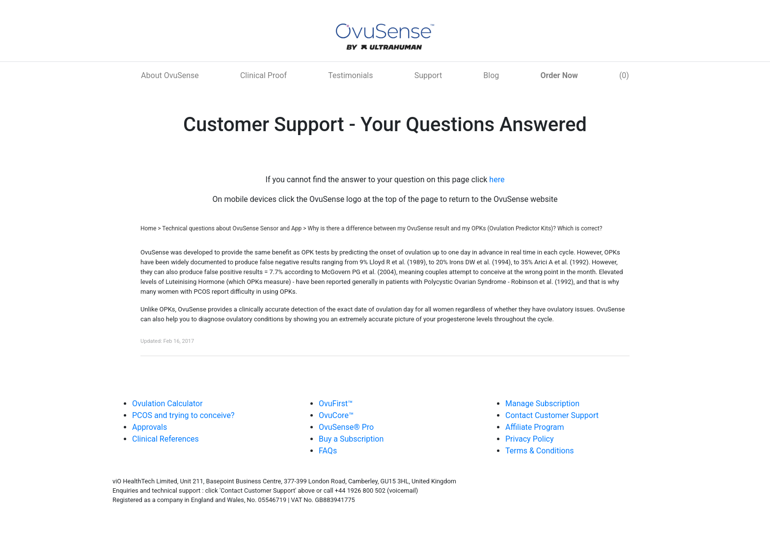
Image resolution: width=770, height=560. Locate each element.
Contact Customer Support (552, 415)
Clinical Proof (263, 75)
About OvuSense (170, 75)
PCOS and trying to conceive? (183, 415)
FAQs (328, 450)
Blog (491, 75)
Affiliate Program (534, 427)
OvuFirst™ (336, 403)
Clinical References (165, 439)
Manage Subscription (542, 403)
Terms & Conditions (539, 450)
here (496, 179)
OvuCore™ (336, 415)
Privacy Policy (529, 439)
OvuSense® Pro (346, 427)
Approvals (149, 427)
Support (428, 75)
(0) (624, 75)
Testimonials (350, 75)
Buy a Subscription (351, 439)
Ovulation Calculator (167, 403)
